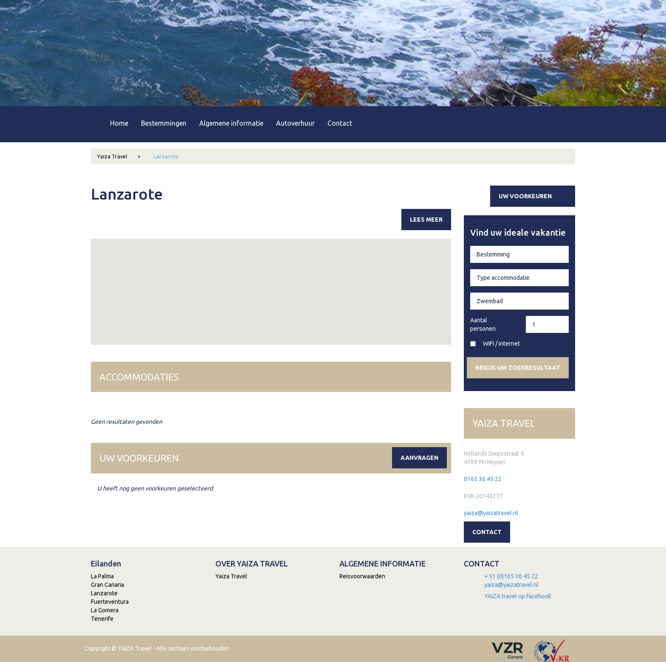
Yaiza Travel (119, 156)
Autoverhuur (295, 123)
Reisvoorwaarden (362, 576)
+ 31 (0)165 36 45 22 (511, 576)
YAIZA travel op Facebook (517, 596)
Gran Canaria (107, 584)
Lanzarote (165, 156)
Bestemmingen (163, 123)
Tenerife (102, 618)
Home (119, 123)
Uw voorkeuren (536, 196)
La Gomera (105, 610)
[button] (301, 267)
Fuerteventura (110, 601)
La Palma (102, 576)
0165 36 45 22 (483, 479)
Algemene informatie (231, 123)
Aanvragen (419, 457)
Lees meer (426, 219)
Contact (339, 123)
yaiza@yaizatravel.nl (491, 513)
